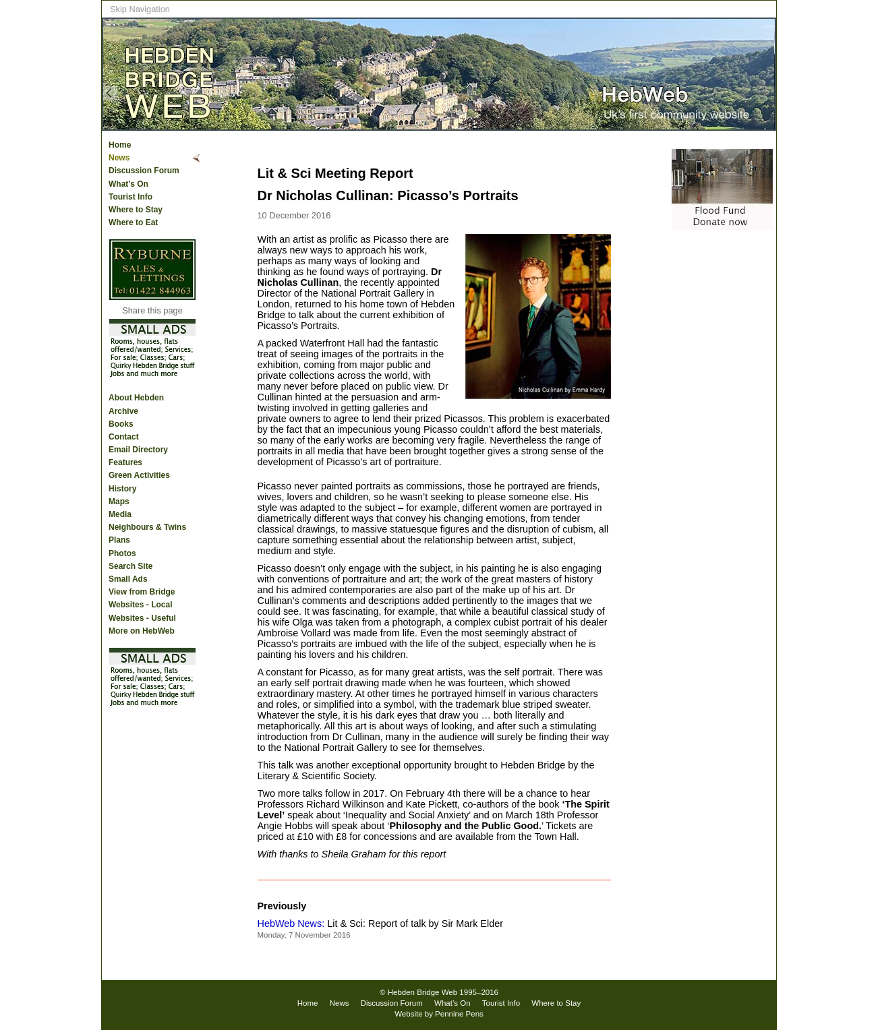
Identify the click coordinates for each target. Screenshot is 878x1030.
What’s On (128, 184)
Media (120, 514)
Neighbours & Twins (147, 527)
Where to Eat (133, 222)
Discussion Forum (144, 170)
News (119, 157)
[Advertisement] (722, 440)
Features (125, 462)
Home (120, 145)
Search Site (130, 566)
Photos (122, 553)
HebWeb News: (291, 923)
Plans (119, 540)
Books (121, 424)
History (122, 488)
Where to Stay (136, 209)
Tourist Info (130, 197)
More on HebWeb (142, 631)
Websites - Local (140, 604)
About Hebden (136, 397)
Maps (119, 501)
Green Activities (139, 475)
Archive (123, 411)
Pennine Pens (459, 1014)
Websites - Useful (142, 618)
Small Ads (128, 579)
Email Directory (138, 449)
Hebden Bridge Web (423, 992)
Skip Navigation (140, 9)
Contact (124, 437)
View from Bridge (142, 592)
